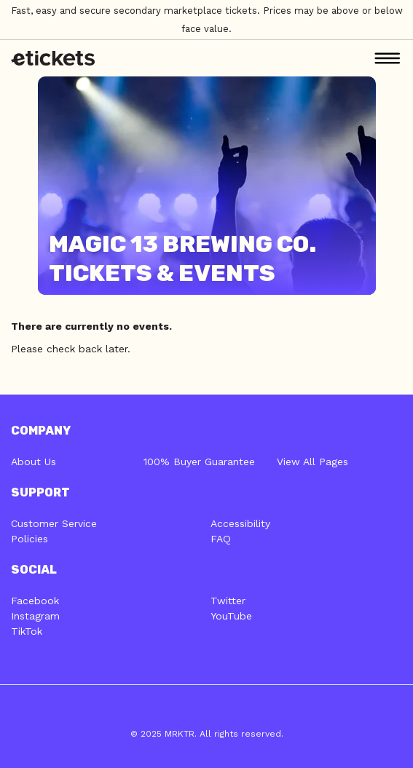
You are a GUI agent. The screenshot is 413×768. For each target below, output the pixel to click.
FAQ (221, 539)
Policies (29, 539)
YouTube (231, 616)
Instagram (35, 616)
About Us (33, 461)
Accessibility (240, 523)
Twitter (228, 600)
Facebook (35, 600)
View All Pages (312, 461)
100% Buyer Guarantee (199, 461)
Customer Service (54, 523)
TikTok (26, 631)
